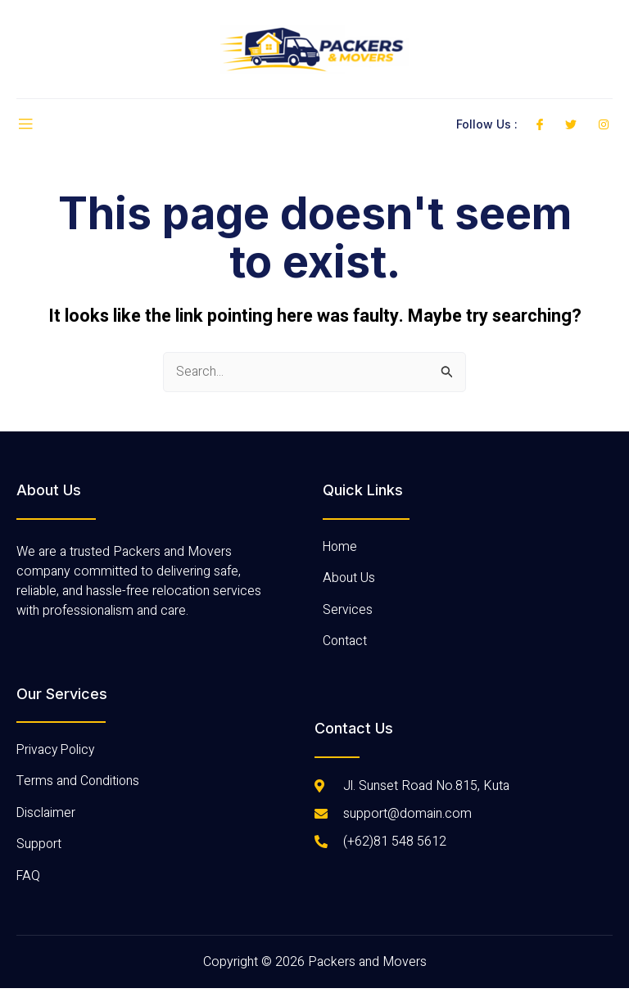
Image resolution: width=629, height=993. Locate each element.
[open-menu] (25, 124)
